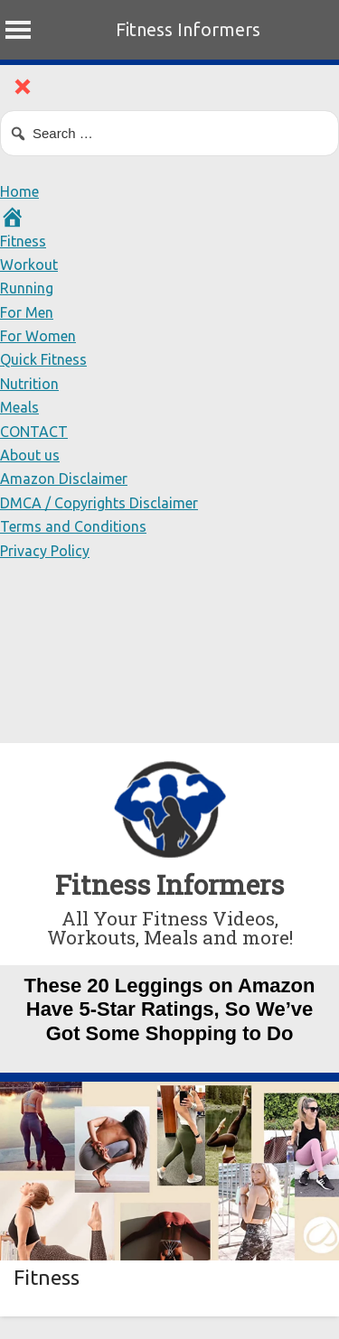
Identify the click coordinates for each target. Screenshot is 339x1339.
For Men (26, 312)
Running (26, 288)
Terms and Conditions (73, 526)
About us (30, 455)
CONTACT (34, 431)
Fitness (23, 241)
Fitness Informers (188, 29)
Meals (19, 407)
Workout (29, 264)
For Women (38, 336)
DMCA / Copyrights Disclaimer (99, 503)
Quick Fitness (43, 359)
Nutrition (29, 384)
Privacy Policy (44, 551)
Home (19, 191)
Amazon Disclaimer (63, 478)
